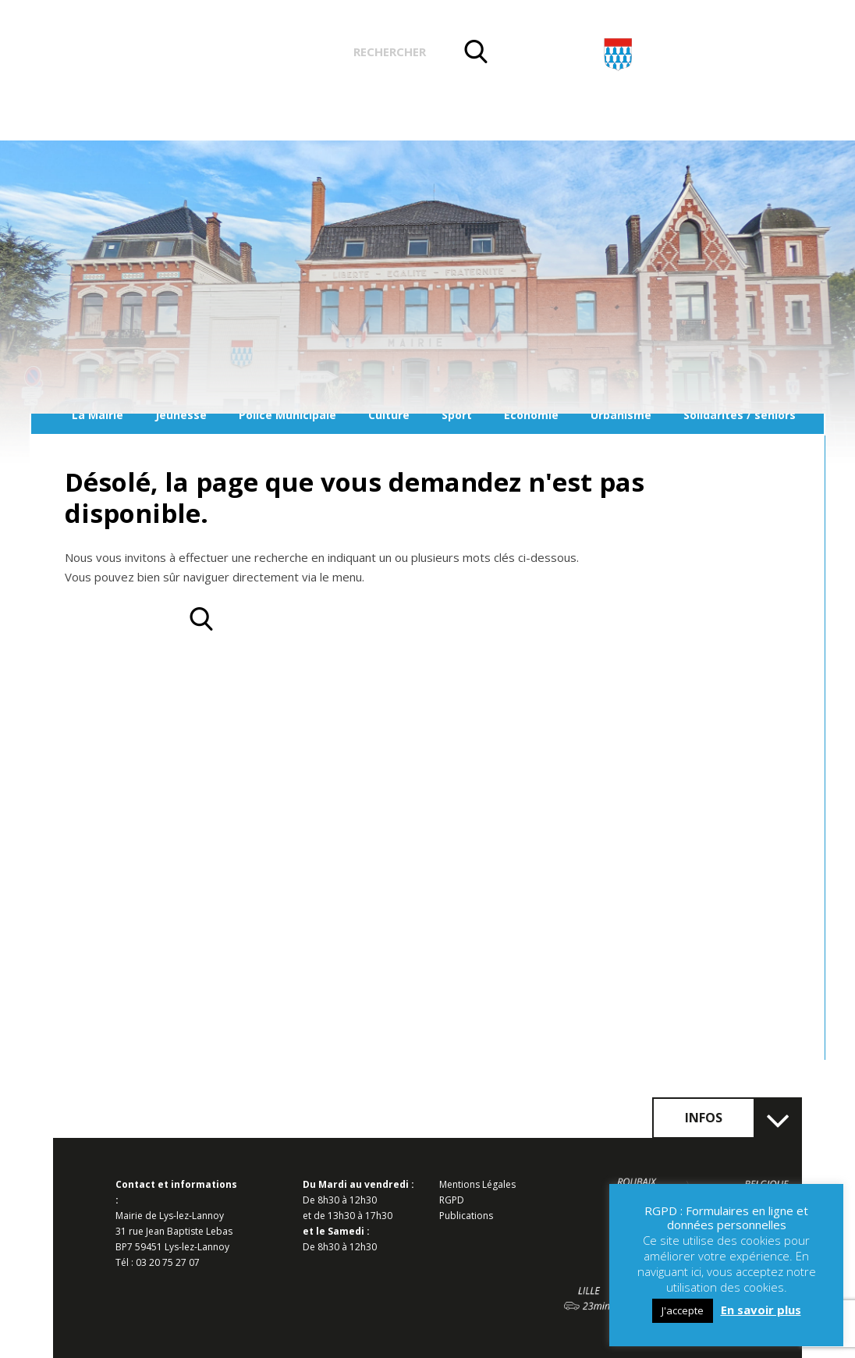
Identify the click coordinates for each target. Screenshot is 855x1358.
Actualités (153, 54)
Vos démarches (271, 54)
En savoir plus (761, 1309)
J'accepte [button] (683, 1310)
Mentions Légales (477, 1184)
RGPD (451, 1200)
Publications (466, 1215)
